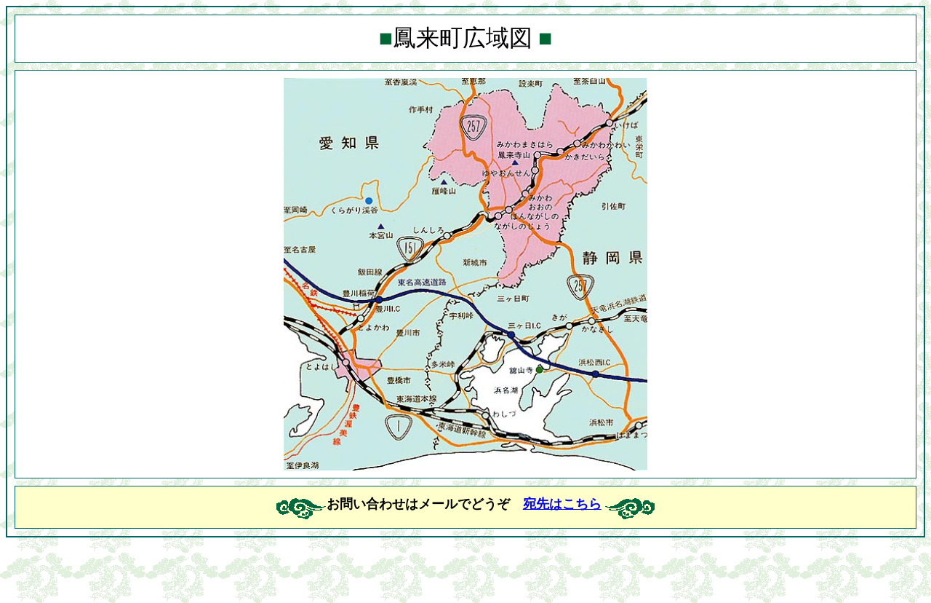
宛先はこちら (562, 504)
